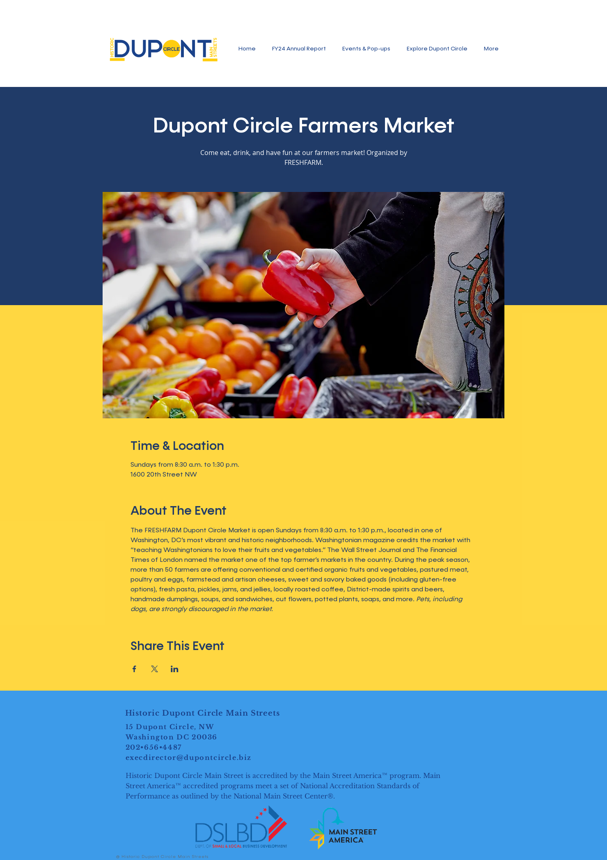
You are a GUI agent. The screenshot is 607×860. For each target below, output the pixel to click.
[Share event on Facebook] (134, 669)
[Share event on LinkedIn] (175, 669)
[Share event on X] (154, 669)
